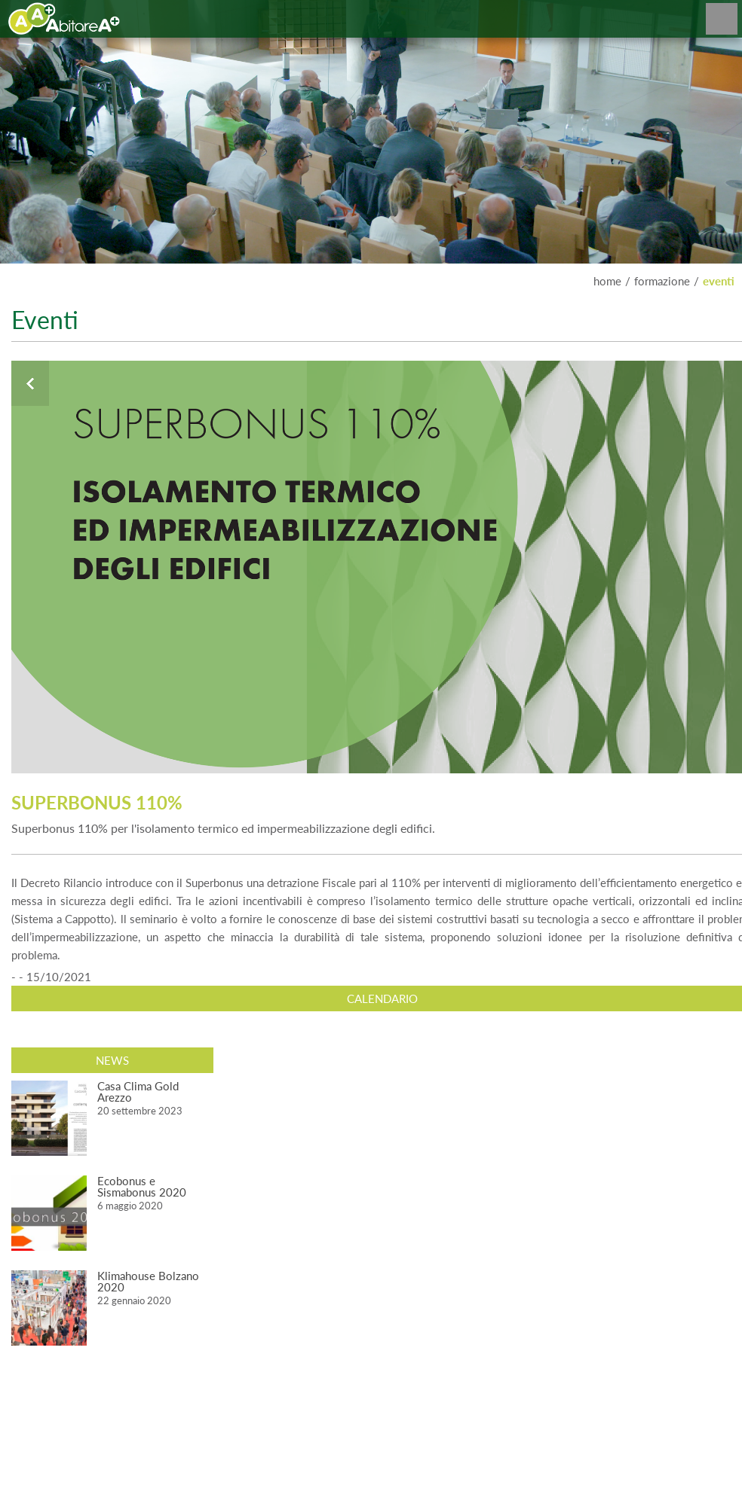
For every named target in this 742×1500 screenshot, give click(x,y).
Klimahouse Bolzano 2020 (148, 1281)
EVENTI (718, 281)
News (112, 1060)
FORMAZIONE (662, 281)
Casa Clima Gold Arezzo (138, 1091)
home (607, 281)
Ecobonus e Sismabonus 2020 (141, 1186)
